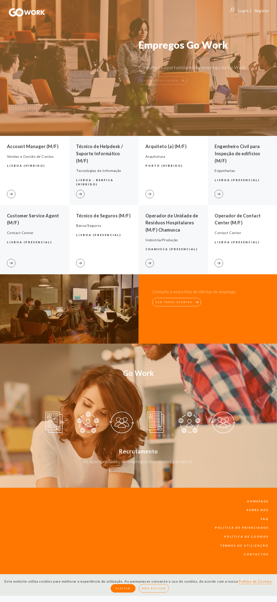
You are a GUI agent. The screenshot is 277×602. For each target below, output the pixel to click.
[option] (54, 423)
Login (243, 10)
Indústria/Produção (161, 240)
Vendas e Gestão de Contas (30, 156)
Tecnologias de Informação (98, 170)
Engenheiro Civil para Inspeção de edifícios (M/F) (237, 153)
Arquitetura (155, 156)
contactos (256, 554)
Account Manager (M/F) (33, 146)
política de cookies (246, 536)
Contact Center (20, 233)
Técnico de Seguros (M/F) (103, 215)
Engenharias (225, 170)
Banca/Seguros (88, 225)
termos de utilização (244, 545)
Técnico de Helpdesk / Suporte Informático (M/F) (99, 153)
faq (265, 519)
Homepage (258, 501)
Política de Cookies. (256, 581)
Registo (261, 10)
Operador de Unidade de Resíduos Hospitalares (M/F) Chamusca (171, 223)
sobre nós (258, 510)
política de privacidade (242, 527)
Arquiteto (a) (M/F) (166, 146)
